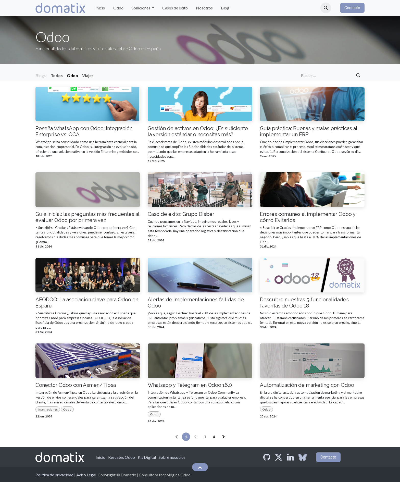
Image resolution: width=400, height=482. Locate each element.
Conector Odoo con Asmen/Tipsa (75, 385)
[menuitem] (100, 8)
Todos (57, 75)
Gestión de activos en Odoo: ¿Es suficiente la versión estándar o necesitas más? (198, 131)
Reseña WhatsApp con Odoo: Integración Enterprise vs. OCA (83, 131)
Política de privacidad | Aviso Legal (65, 474)
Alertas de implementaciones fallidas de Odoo (196, 302)
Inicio (100, 457)
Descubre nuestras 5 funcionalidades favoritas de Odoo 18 (304, 302)
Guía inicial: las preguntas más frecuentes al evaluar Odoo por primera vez (87, 217)
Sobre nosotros (172, 457)
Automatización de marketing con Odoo (307, 385)
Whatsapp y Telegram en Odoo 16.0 (190, 385)
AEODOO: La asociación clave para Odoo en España (86, 302)
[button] (325, 8)
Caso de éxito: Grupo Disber (181, 214)
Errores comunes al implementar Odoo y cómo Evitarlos (307, 217)
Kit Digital (147, 457)
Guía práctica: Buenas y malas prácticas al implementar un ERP (308, 131)
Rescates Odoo (121, 457)
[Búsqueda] (358, 75)
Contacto (352, 7)
